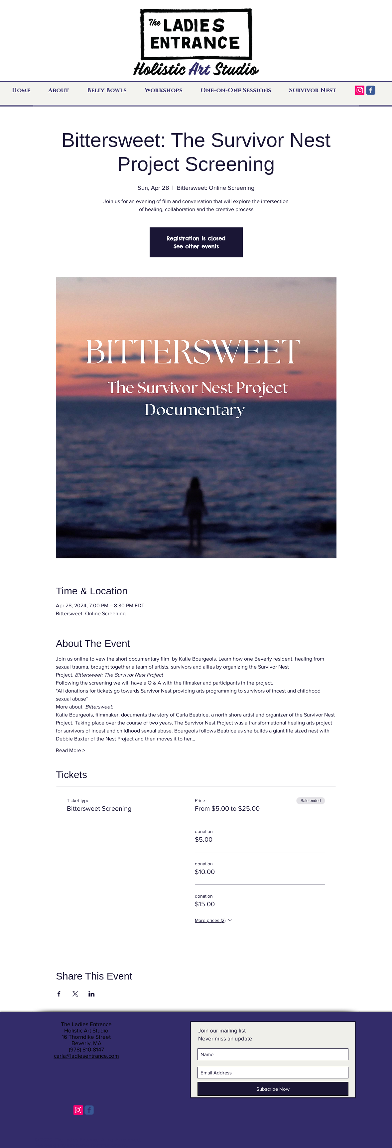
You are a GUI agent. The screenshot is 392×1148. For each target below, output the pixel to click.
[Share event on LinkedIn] (91, 994)
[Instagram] (359, 90)
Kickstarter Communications (97, 1145)
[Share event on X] (75, 994)
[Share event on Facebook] (59, 994)
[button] (62, 90)
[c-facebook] (370, 90)
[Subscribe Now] (272, 1089)
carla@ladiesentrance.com (86, 1055)
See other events (196, 246)
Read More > (70, 750)
